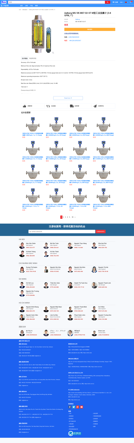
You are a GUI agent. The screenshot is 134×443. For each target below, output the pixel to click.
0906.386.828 (30, 324)
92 (72, 222)
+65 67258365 (85, 355)
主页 (21, 5)
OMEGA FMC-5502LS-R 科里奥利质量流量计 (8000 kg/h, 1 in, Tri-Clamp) (32, 135)
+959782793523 (75, 372)
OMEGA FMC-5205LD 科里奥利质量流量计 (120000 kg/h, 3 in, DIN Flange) (79, 160)
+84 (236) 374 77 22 (37, 419)
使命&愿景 (71, 431)
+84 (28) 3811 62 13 (48, 373)
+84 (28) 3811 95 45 (26, 376)
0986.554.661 (54, 253)
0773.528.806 (30, 300)
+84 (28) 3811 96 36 (26, 373)
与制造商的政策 (97, 421)
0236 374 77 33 (79, 292)
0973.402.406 (78, 276)
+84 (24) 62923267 (26, 355)
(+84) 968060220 (55, 340)
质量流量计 (25, 9)
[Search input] (55, 2)
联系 (36, 5)
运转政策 (95, 424)
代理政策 (95, 429)
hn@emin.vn (38, 361)
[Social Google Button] (77, 412)
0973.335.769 (54, 316)
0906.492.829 (30, 292)
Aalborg (77, 19)
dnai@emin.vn (25, 437)
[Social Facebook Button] (69, 412)
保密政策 (71, 421)
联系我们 (71, 424)
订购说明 (71, 429)
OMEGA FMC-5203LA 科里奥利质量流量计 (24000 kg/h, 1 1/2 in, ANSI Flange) (103, 211)
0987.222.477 (30, 253)
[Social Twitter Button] (73, 412)
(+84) (70, 37)
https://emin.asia (87, 358)
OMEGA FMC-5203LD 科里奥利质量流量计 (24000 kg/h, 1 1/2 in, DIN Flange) (79, 211)
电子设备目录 (72, 426)
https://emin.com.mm (96, 372)
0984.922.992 (78, 324)
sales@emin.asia (75, 358)
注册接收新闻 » (101, 236)
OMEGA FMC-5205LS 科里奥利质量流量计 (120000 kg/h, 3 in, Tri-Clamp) (32, 160)
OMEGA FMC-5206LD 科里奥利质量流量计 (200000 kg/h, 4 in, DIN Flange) (79, 135)
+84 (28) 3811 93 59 (37, 373)
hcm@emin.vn (38, 376)
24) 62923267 (76, 40)
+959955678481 (84, 372)
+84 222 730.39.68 (26, 387)
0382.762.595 (54, 261)
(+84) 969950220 (31, 340)
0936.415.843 (54, 276)
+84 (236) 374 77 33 (48, 419)
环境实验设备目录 (73, 434)
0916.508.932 (54, 324)
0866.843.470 (30, 316)
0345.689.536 (102, 292)
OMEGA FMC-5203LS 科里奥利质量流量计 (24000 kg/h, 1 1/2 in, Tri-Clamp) (32, 211)
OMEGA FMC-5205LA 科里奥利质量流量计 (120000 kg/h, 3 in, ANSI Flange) (103, 160)
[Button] (1, 5)
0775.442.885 (54, 292)
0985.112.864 (78, 253)
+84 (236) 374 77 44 (26, 422)
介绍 (26, 5)
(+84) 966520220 (26, 358)
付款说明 (95, 418)
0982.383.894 (30, 261)
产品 (31, 5)
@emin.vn (25, 405)
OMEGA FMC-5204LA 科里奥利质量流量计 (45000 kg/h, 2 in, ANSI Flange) (103, 186)
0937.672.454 (102, 316)
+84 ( (70, 40)
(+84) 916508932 (103, 340)
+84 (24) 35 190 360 (26, 361)
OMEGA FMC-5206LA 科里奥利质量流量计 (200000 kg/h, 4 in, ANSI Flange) (103, 135)
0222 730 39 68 (31, 276)
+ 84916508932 (75, 355)
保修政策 (95, 426)
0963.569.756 (102, 253)
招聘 (94, 431)
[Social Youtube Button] (81, 412)
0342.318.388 (102, 324)
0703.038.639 (78, 316)
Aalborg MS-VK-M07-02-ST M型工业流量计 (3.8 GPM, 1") (42, 9)
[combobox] (55, 2)
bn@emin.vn (25, 390)
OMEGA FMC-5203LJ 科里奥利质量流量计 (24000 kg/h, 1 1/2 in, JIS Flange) (56, 211)
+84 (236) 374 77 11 (26, 419)
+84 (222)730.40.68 (36, 387)
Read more (67, 98)
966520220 (75, 37)
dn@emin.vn (38, 422)
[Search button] (107, 2)
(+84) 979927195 (79, 340)
